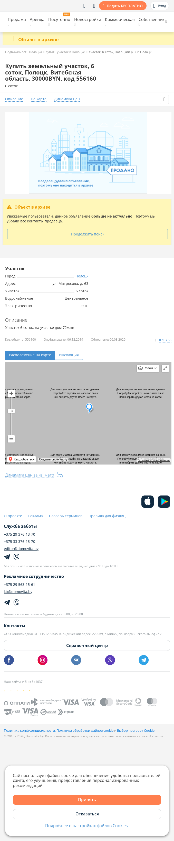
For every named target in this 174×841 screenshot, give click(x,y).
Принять (87, 799)
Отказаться (87, 814)
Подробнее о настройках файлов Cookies (86, 825)
